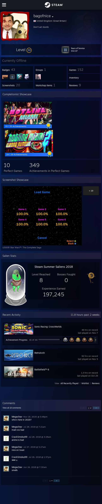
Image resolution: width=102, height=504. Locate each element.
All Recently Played (69, 383)
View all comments (12, 408)
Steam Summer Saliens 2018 (54, 266)
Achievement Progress (16, 340)
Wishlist (85, 383)
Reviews (95, 383)
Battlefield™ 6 (41, 369)
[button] (24, 49)
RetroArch (39, 352)
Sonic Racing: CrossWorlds (48, 326)
